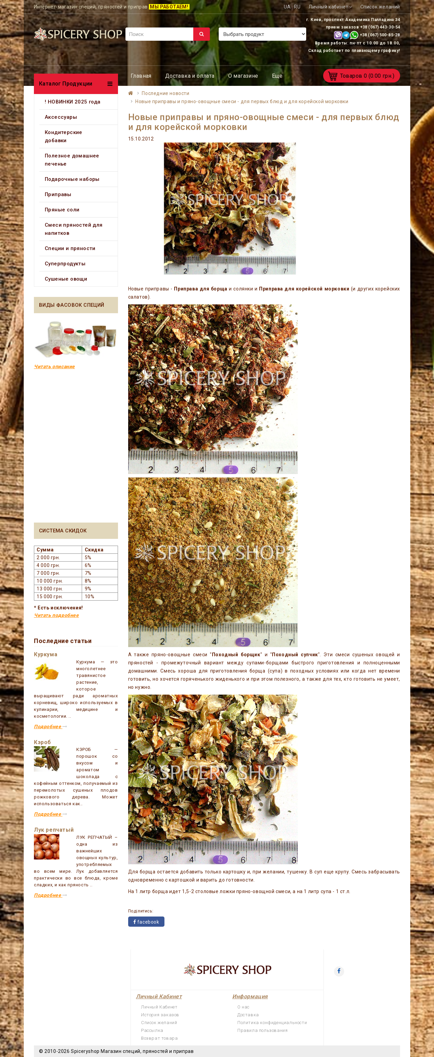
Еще (277, 76)
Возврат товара (159, 1038)
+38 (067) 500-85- (377, 35)
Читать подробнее (56, 615)
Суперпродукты (65, 264)
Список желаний (159, 1022)
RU (297, 7)
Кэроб (42, 742)
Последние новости (165, 93)
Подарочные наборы (72, 179)
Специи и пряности (70, 248)
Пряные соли (62, 210)
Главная (141, 76)
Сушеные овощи (66, 279)
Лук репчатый (54, 830)
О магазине (243, 76)
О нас (243, 1006)
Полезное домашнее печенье (72, 160)
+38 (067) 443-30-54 (380, 27)
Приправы (58, 194)
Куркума (45, 654)
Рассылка (152, 1030)
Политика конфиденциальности (272, 1022)
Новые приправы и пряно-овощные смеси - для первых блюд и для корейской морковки (241, 101)
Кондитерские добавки (63, 136)
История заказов (160, 1014)
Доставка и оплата (190, 76)
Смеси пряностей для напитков (74, 229)
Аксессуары (61, 117)
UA (287, 7)
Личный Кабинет (159, 1006)
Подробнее (50, 726)
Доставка (248, 1014)
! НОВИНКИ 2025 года (73, 102)
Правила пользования (262, 1030)
